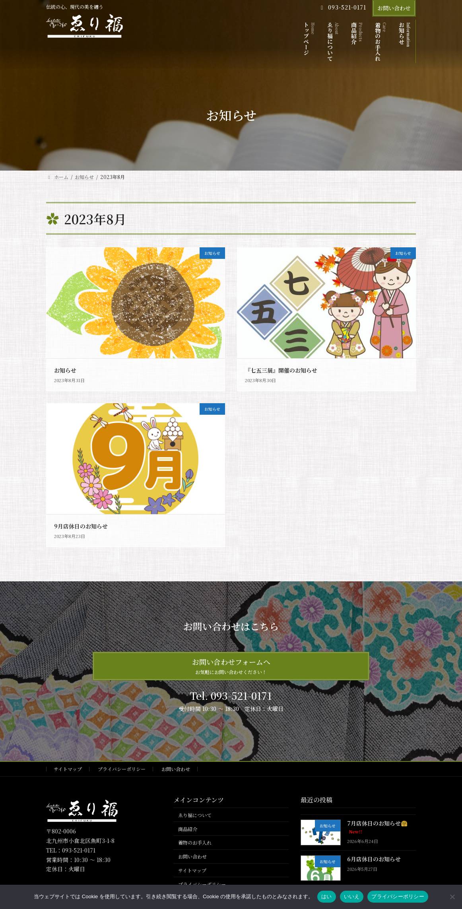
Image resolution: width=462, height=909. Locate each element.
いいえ (352, 896)
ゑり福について (195, 815)
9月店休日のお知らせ (81, 526)
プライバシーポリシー (122, 768)
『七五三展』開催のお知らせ (281, 370)
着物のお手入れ (195, 842)
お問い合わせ (394, 8)
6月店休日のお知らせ (374, 859)
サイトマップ (68, 768)
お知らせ (65, 370)
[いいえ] (452, 897)
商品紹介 (187, 828)
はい (326, 896)
